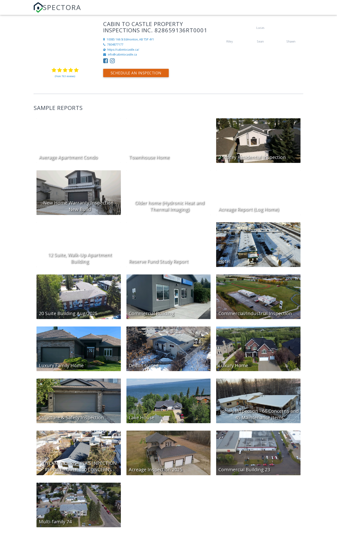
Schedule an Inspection (136, 73)
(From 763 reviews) (65, 76)
